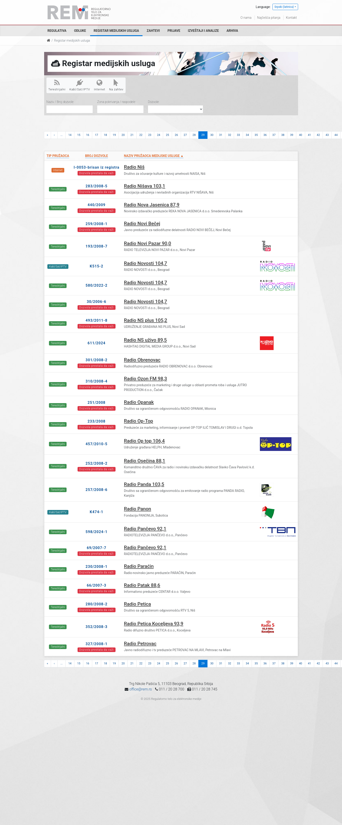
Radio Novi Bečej (142, 223)
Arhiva (232, 30)
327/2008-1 (97, 644)
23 (149, 135)
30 (211, 135)
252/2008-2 (97, 463)
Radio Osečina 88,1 (144, 461)
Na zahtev (116, 85)
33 (238, 135)
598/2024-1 (97, 532)
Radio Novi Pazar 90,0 (147, 243)
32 (229, 135)
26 (176, 135)
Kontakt (291, 17)
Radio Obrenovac (142, 360)
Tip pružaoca (58, 156)
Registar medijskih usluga (116, 30)
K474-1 (96, 512)
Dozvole (153, 102)
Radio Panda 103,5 (144, 484)
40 (300, 135)
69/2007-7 (96, 548)
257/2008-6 (97, 490)
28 (194, 135)
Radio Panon (137, 509)
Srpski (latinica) (284, 6)
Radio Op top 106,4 (144, 441)
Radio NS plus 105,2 (145, 320)
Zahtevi (153, 30)
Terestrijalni (57, 85)
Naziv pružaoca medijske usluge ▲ (154, 156)
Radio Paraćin (139, 566)
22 (141, 135)
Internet (99, 85)
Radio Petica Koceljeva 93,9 (153, 623)
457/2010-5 (97, 444)
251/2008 (96, 402)
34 (247, 135)
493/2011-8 (97, 320)
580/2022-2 (97, 285)
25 (167, 135)
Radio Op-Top (138, 421)
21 (132, 135)
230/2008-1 (97, 566)
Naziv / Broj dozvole (60, 102)
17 (96, 135)
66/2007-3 (96, 585)
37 (274, 135)
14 (70, 135)
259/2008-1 (97, 224)
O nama (245, 17)
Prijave (173, 30)
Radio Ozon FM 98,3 (145, 378)
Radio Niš (134, 167)
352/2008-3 (97, 627)
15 (78, 135)
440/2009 (96, 205)
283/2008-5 (97, 186)
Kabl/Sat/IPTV (80, 85)
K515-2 (96, 266)
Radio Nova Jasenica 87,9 (151, 205)
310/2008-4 (97, 381)
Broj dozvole (96, 156)
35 (256, 135)
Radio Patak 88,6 (142, 585)
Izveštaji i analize (203, 30)
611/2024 (96, 343)
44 (336, 135)
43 (327, 135)
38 (282, 135)
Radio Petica (137, 604)
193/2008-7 (97, 246)
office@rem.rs (140, 689)
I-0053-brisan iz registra (96, 167)
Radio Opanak (139, 402)
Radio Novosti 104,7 (145, 263)
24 (158, 135)
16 (87, 135)
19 (114, 135)
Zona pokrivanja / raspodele (116, 102)
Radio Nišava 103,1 (144, 186)
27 (185, 135)
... (61, 135)
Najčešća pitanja (268, 17)
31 (220, 135)
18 (105, 135)
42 (318, 135)
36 (265, 135)
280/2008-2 (97, 604)
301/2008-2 (97, 360)
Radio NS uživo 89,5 (145, 340)
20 (123, 135)
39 (291, 135)
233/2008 (96, 421)
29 (203, 135)
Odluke (80, 30)
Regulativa (57, 30)
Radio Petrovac (140, 643)
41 (309, 135)
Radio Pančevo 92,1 (145, 528)
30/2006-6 (96, 301)
